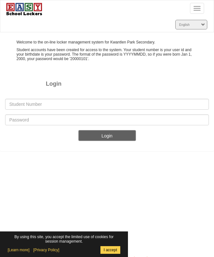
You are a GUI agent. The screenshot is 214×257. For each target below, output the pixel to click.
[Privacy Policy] (46, 250)
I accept (110, 250)
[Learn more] (18, 250)
